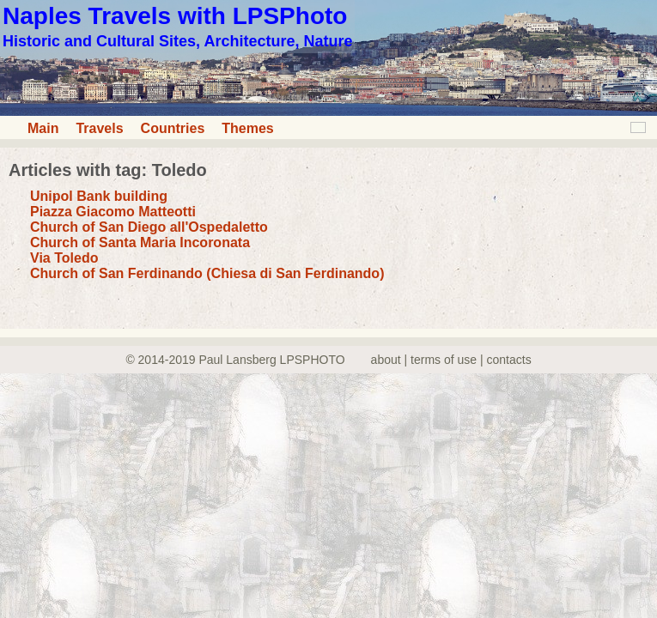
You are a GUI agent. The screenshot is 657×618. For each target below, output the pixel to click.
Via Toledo (64, 258)
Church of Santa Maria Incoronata (140, 242)
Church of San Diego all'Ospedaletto (149, 227)
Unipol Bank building (98, 196)
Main (42, 128)
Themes (247, 128)
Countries (173, 128)
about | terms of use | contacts (451, 360)
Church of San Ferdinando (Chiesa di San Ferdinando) (207, 273)
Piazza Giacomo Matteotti (113, 211)
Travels (99, 128)
